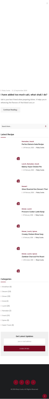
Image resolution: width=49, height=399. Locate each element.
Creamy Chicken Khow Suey (32, 234)
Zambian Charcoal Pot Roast (33, 257)
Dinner (24, 209)
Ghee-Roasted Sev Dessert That (35, 189)
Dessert (24, 186)
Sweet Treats (6, 325)
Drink (4, 301)
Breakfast (5, 287)
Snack (31, 141)
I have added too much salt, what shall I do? (24, 94)
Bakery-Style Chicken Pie (32, 167)
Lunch (24, 164)
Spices (34, 231)
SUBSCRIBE (24, 349)
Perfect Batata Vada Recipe (33, 144)
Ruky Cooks (6, 90)
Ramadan (25, 141)
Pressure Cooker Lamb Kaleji (33, 212)
